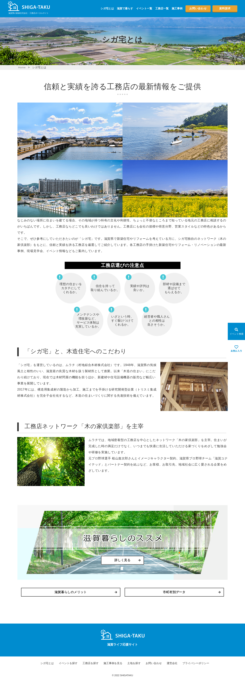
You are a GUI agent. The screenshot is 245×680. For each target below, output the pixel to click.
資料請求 (225, 8)
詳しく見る (122, 560)
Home (22, 67)
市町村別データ (156, 591)
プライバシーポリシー (195, 662)
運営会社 (172, 662)
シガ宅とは (107, 8)
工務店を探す (90, 662)
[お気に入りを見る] (236, 348)
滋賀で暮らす (125, 8)
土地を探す (134, 662)
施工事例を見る (113, 662)
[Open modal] (236, 331)
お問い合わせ (198, 8)
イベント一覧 (144, 8)
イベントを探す (68, 662)
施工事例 (177, 8)
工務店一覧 (162, 8)
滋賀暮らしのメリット (89, 591)
